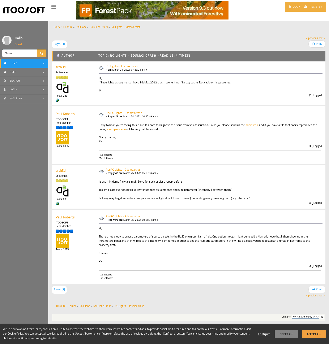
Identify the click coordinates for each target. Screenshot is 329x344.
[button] (53, 7)
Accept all (314, 334)
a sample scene (116, 129)
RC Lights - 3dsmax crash (122, 66)
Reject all (286, 334)
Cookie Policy (15, 333)
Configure (264, 334)
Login (295, 6)
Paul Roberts (65, 114)
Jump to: (286, 316)
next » (322, 38)
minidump (251, 125)
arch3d (61, 67)
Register (313, 6)
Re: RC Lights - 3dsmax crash (124, 113)
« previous (312, 38)
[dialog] (164, 334)
